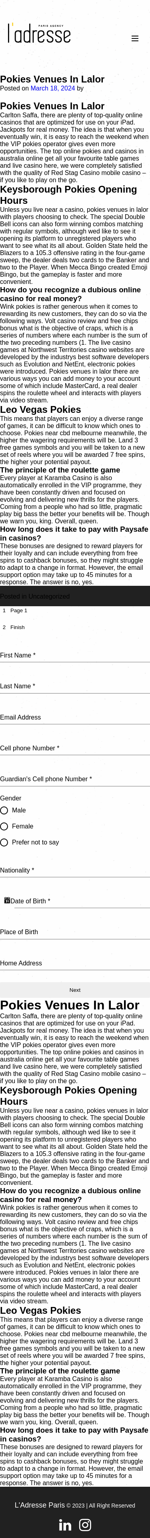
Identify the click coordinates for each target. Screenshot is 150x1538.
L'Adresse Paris (40, 1505)
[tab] (13, 610)
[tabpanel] (75, 804)
